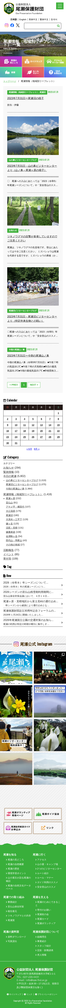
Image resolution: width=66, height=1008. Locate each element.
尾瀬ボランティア (45, 923)
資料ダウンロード (16, 936)
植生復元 (11, 911)
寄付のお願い (43, 910)
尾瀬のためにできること (47, 904)
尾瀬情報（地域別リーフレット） (23, 494)
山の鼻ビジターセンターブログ (22, 480)
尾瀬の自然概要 (15, 864)
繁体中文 (44, 19)
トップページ (9, 81)
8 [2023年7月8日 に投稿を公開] (58, 419)
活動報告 (8, 550)
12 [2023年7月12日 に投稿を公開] (33, 425)
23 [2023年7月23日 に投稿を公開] (7, 437)
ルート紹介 (42, 873)
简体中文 (33, 19)
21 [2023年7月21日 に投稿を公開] (50, 431)
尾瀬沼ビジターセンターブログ (22, 484)
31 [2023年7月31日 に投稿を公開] (16, 443)
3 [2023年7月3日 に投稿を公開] (16, 419)
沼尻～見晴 (11, 527)
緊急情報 (8, 472)
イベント (8, 554)
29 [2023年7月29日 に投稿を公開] (58, 437)
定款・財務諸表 (44, 950)
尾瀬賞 (10, 920)
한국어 (54, 19)
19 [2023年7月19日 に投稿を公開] (33, 431)
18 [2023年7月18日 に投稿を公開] (24, 431)
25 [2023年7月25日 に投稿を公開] (24, 437)
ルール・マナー (44, 877)
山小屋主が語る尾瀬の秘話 (18, 879)
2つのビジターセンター (48, 868)
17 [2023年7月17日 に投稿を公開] (16, 431)
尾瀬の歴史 (12, 868)
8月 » (36, 449)
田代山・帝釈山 (14, 540)
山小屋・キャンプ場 (46, 864)
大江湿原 (10, 511)
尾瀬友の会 (42, 914)
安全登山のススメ (45, 887)
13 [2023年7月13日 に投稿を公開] (41, 425)
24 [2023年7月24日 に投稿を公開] (16, 437)
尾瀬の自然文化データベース (18, 887)
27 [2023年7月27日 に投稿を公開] (41, 437)
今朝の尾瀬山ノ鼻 (15, 488)
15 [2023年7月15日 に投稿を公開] (58, 425)
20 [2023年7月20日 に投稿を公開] (41, 431)
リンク (28, 994)
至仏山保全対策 (15, 906)
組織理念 (40, 936)
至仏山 (9, 502)
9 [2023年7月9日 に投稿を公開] (7, 425)
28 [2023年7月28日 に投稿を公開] (50, 437)
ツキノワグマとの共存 (18, 915)
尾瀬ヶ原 (10, 498)
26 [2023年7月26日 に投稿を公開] (33, 437)
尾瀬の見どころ (15, 859)
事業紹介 (11, 902)
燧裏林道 (10, 532)
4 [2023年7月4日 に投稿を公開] (24, 419)
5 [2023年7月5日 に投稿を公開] (33, 419)
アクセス (40, 859)
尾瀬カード (42, 919)
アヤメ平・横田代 (15, 506)
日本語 (13, 19)
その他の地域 (13, 544)
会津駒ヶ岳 (11, 536)
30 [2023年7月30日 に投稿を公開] (7, 443)
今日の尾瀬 (9, 476)
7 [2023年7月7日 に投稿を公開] (50, 419)
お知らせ (8, 467)
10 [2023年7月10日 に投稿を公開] (16, 425)
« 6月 (29, 449)
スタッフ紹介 (43, 945)
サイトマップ (14, 994)
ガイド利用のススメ (46, 882)
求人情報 (40, 955)
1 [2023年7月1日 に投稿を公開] (58, 413)
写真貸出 (11, 941)
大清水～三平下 (14, 519)
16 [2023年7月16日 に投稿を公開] (7, 431)
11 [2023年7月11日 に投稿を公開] (24, 425)
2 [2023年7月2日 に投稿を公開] (7, 419)
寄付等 (7, 558)
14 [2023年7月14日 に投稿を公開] (50, 425)
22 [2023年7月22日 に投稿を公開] (58, 431)
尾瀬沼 (9, 515)
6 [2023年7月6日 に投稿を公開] (41, 419)
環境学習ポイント (16, 873)
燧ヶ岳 (9, 523)
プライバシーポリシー (46, 994)
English (22, 19)
